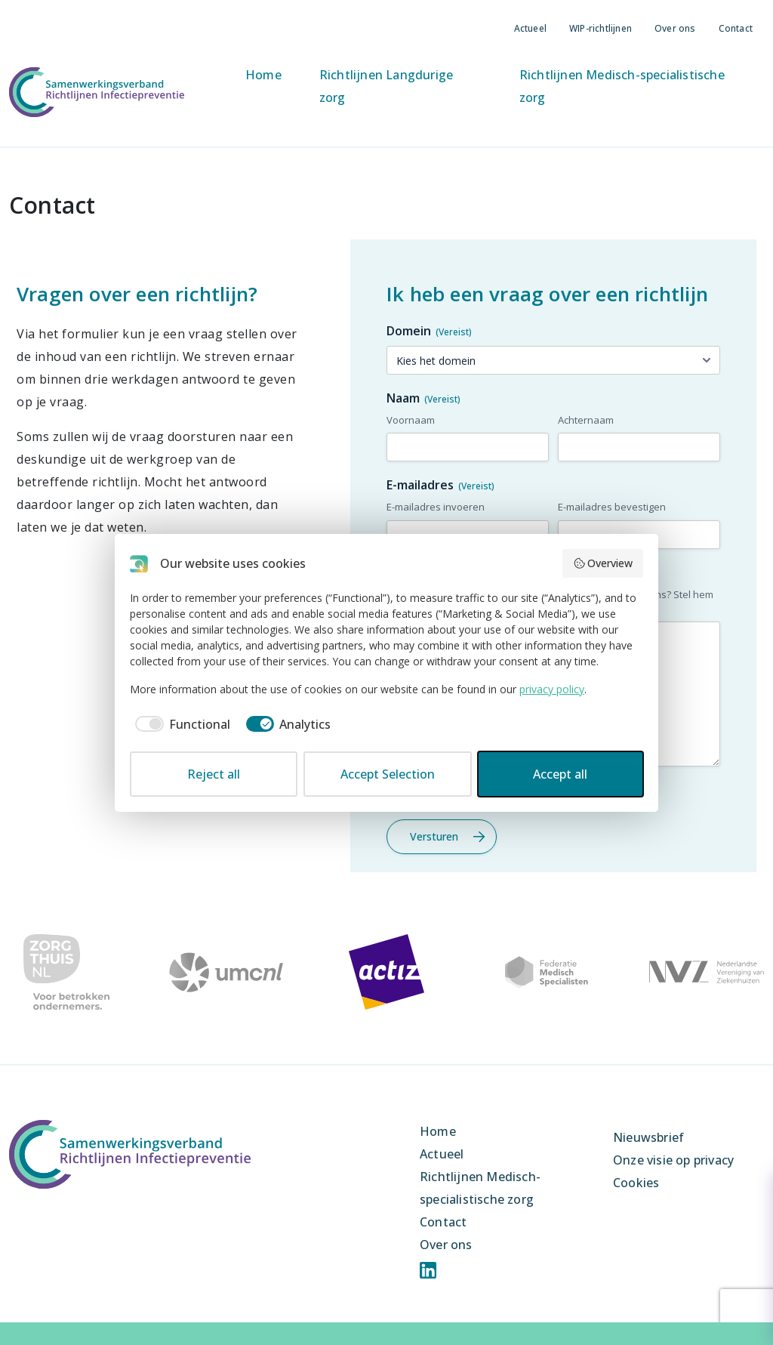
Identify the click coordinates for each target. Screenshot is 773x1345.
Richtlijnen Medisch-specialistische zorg (622, 86)
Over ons (675, 28)
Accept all (560, 774)
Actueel (530, 28)
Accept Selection (387, 774)
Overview (603, 563)
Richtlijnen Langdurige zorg (386, 86)
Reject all (213, 774)
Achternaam (586, 420)
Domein (429, 330)
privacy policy (551, 689)
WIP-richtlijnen (600, 28)
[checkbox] (180, 724)
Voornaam (410, 420)
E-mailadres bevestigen (612, 507)
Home (263, 74)
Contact (736, 28)
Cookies (636, 1182)
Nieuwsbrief (648, 1137)
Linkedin (428, 1270)
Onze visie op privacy (673, 1160)
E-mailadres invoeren (435, 507)
